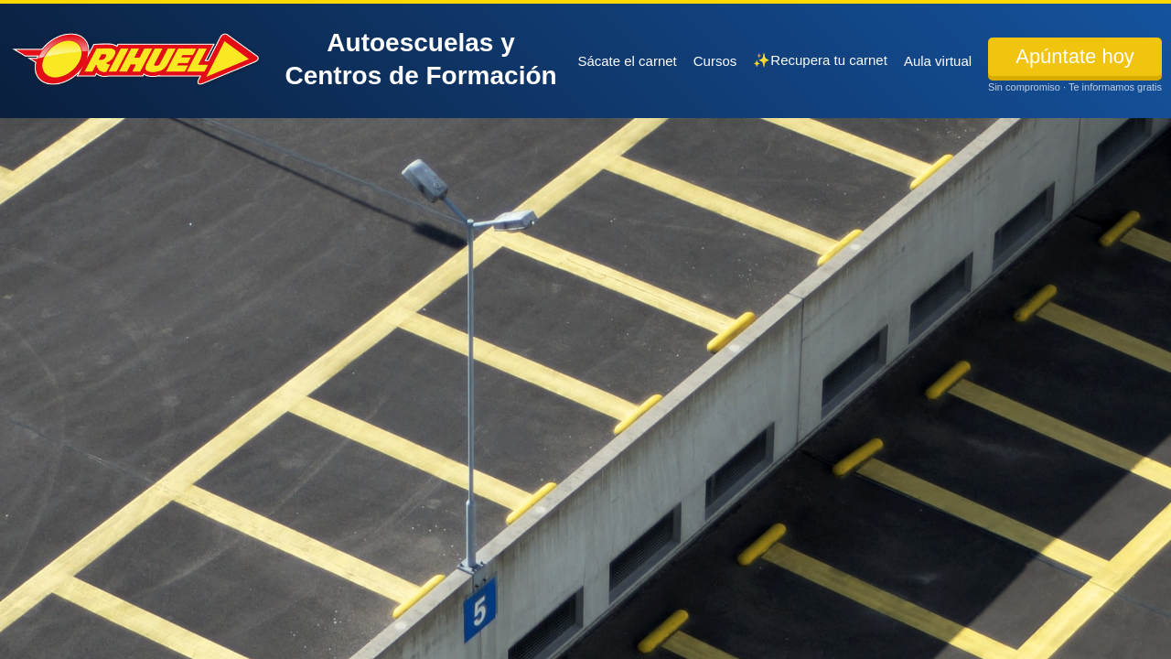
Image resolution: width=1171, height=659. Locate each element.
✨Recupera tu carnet (820, 60)
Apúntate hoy (1074, 56)
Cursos (715, 61)
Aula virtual (938, 61)
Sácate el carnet (626, 61)
